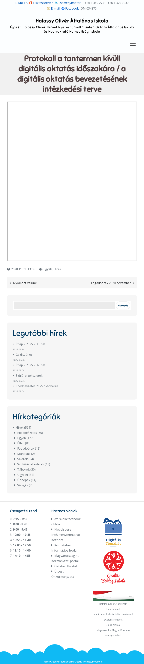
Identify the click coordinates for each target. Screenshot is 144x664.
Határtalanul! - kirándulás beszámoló (113, 614)
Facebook (70, 8)
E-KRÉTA (21, 3)
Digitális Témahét (113, 619)
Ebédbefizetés (27, 433)
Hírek (57, 269)
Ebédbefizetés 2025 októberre (37, 386)
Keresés (123, 305)
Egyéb (48, 269)
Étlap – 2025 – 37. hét (30, 365)
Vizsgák (22, 485)
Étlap (20, 443)
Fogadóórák (25, 448)
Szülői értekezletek (29, 376)
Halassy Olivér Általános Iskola (72, 21)
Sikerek (22, 459)
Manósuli (23, 454)
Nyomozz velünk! (25, 283)
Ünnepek (23, 480)
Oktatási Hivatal (65, 566)
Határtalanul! (113, 609)
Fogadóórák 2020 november (111, 283)
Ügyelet (22, 475)
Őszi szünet (24, 355)
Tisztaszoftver (41, 3)
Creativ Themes (82, 661)
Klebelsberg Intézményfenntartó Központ (65, 534)
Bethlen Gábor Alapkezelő (113, 604)
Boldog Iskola (113, 625)
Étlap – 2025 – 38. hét (30, 344)
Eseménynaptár (68, 3)
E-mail (53, 8)
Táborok (23, 469)
